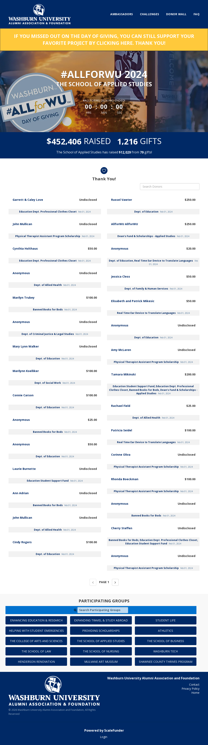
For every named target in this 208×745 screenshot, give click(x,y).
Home (195, 693)
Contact (194, 684)
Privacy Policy (190, 688)
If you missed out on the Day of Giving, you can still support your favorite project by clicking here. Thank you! (104, 39)
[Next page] (115, 582)
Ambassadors (121, 14)
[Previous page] (93, 582)
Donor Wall (176, 14)
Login (103, 737)
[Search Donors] (169, 186)
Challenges (149, 14)
